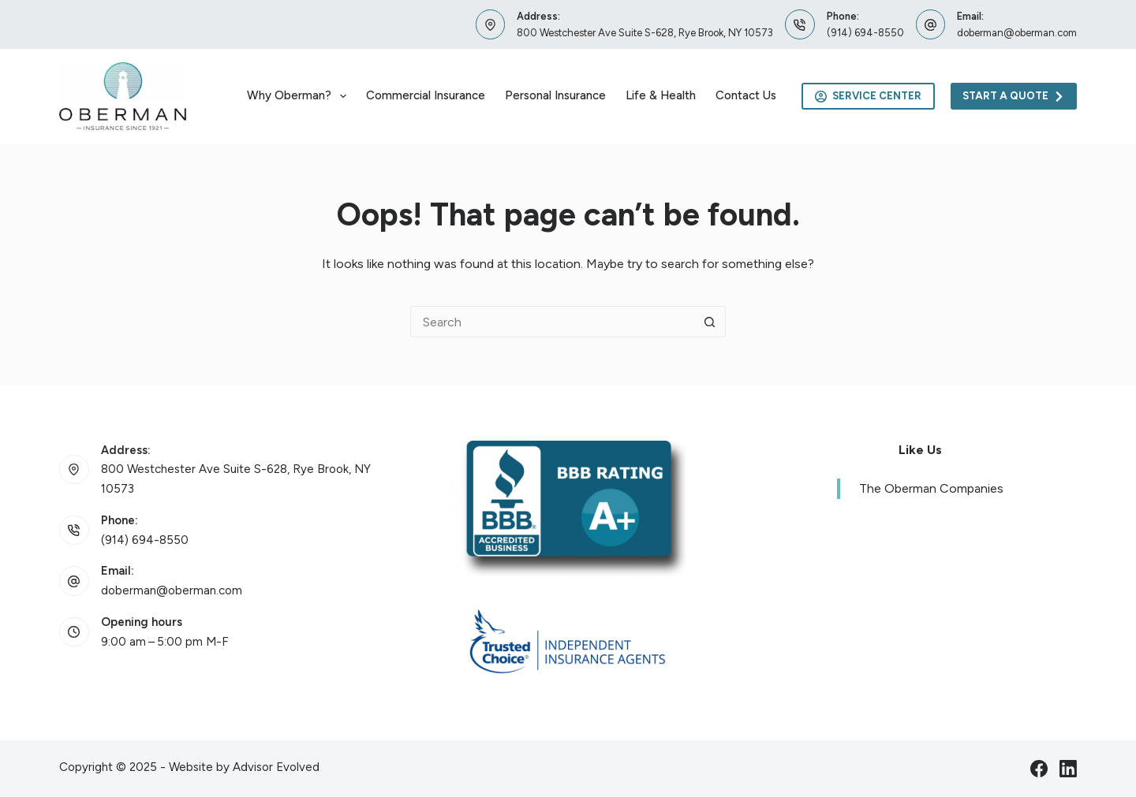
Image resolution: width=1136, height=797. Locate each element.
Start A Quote (1014, 96)
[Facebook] (1039, 768)
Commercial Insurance (425, 95)
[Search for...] (552, 321)
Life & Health (661, 95)
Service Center (868, 96)
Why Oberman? (300, 96)
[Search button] (710, 321)
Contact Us (746, 95)
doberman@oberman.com (1017, 33)
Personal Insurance (555, 95)
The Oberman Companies (931, 488)
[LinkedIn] (1068, 768)
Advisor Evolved (276, 767)
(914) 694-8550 (865, 33)
